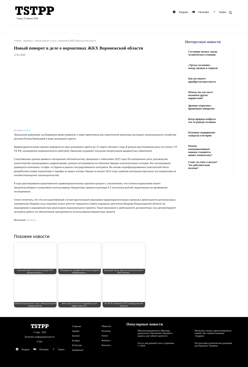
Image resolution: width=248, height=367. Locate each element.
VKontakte (203, 12)
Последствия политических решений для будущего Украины (213, 344)
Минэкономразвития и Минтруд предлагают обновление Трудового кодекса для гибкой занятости (155, 333)
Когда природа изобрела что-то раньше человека (202, 120)
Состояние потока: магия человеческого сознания (202, 53)
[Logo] (49, 11)
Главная (17, 41)
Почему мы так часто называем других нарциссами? (200, 95)
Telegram (183, 12)
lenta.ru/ (27, 130)
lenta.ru (31, 220)
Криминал (28, 41)
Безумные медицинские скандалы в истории (201, 134)
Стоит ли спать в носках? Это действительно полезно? (202, 165)
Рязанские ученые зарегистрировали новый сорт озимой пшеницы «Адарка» (213, 333)
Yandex (222, 12)
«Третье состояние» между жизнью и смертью (203, 66)
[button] (230, 12)
